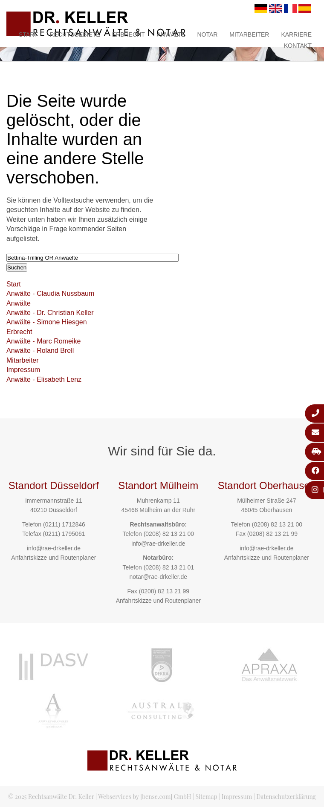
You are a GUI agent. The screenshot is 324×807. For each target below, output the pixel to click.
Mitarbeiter (249, 34)
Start (28, 34)
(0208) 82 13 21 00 (169, 533)
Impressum (23, 369)
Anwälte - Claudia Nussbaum (50, 293)
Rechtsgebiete (74, 34)
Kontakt (298, 45)
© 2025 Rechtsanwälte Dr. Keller (51, 797)
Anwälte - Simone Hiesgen (46, 322)
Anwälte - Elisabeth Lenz (43, 379)
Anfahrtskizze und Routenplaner (53, 557)
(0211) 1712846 (64, 524)
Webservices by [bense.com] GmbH (144, 797)
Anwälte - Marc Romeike (43, 341)
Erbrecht (128, 34)
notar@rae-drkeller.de (158, 576)
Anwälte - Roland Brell (40, 350)
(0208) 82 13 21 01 (169, 567)
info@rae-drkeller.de (54, 548)
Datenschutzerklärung (286, 797)
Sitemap (206, 797)
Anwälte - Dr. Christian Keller (50, 312)
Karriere (296, 34)
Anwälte (171, 34)
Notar (207, 34)
